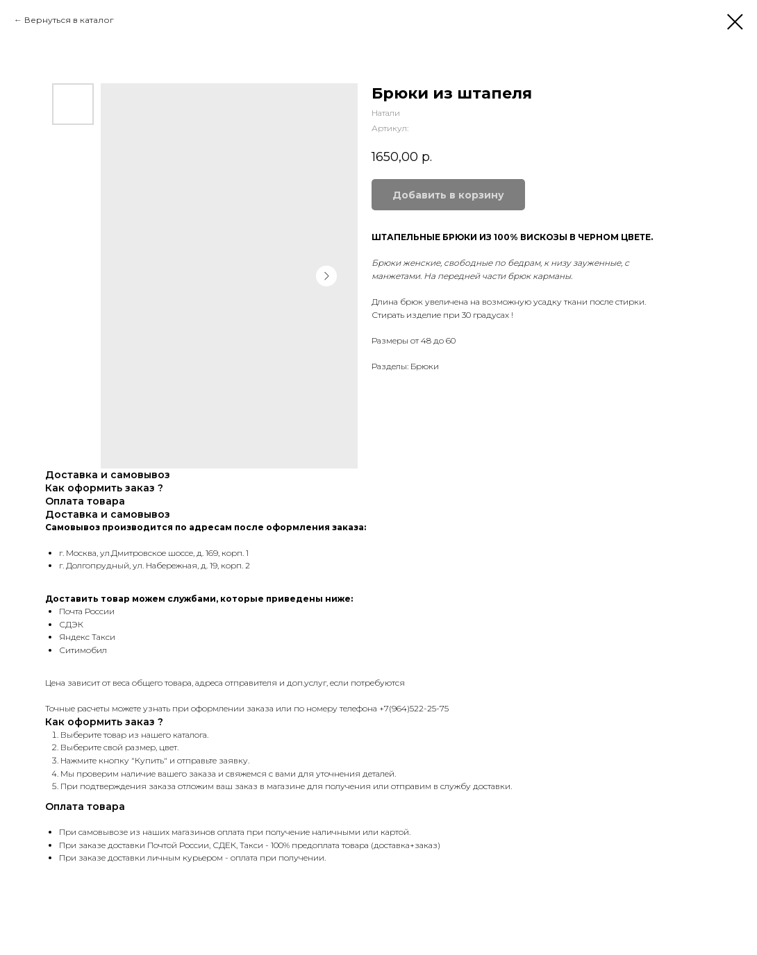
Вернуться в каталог (69, 20)
